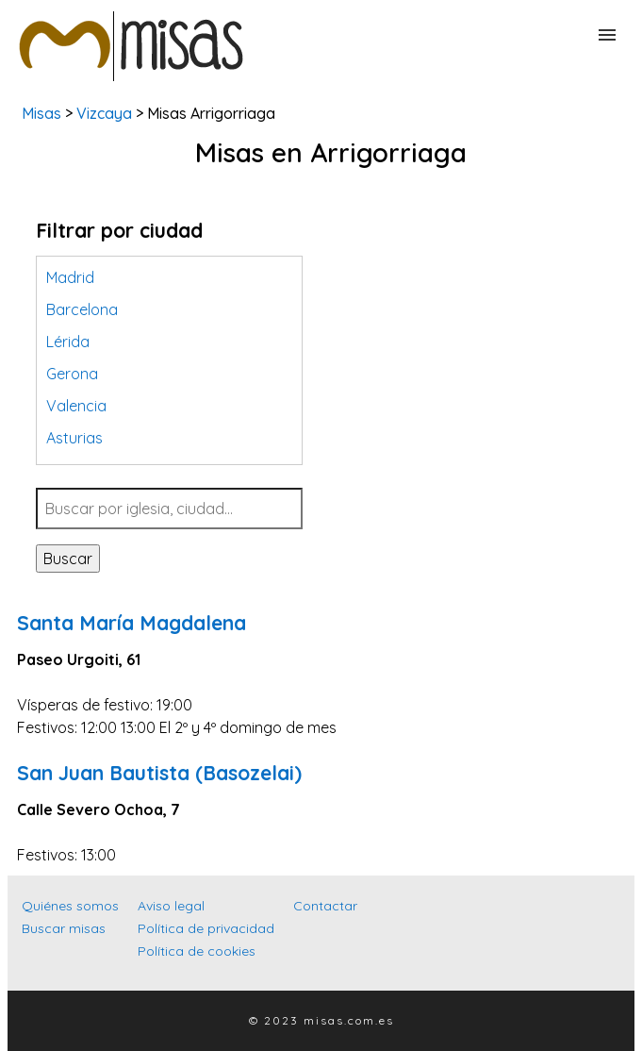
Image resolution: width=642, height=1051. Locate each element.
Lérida (68, 341)
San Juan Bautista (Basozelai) (159, 772)
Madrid (70, 277)
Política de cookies (196, 951)
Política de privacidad (206, 928)
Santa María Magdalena (131, 622)
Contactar (325, 905)
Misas (41, 113)
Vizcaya (104, 113)
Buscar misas (64, 928)
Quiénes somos (70, 905)
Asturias (74, 437)
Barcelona (82, 309)
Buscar (67, 558)
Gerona (72, 373)
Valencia (76, 405)
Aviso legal (171, 905)
